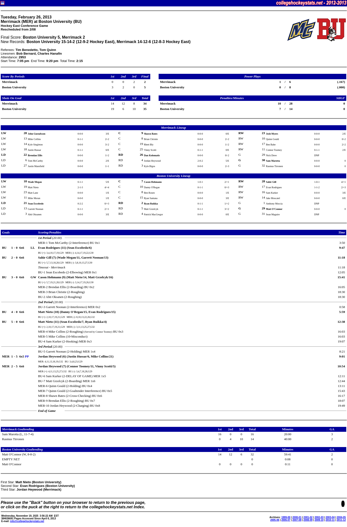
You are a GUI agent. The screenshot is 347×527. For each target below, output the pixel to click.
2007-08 (297, 520)
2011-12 (341, 520)
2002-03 (319, 517)
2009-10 (319, 520)
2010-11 (330, 520)
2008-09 (308, 520)
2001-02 (308, 517)
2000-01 (297, 517)
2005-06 (274, 520)
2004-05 (341, 517)
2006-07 (285, 520)
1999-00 (285, 517)
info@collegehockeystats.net (27, 521)
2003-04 (330, 517)
